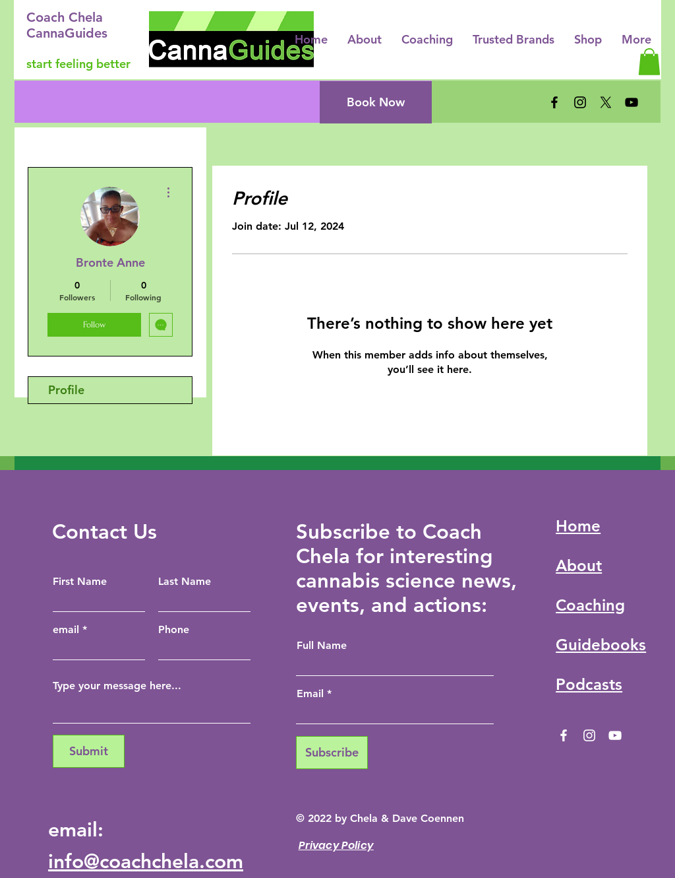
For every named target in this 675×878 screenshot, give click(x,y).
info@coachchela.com (145, 861)
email (66, 630)
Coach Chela (64, 17)
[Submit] (89, 751)
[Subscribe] (332, 752)
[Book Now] (376, 102)
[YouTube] (631, 102)
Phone (173, 630)
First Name (80, 581)
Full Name (322, 645)
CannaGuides (66, 33)
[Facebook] (554, 102)
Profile (66, 389)
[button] (649, 61)
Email (310, 694)
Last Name (184, 581)
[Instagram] (580, 102)
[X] (606, 102)
